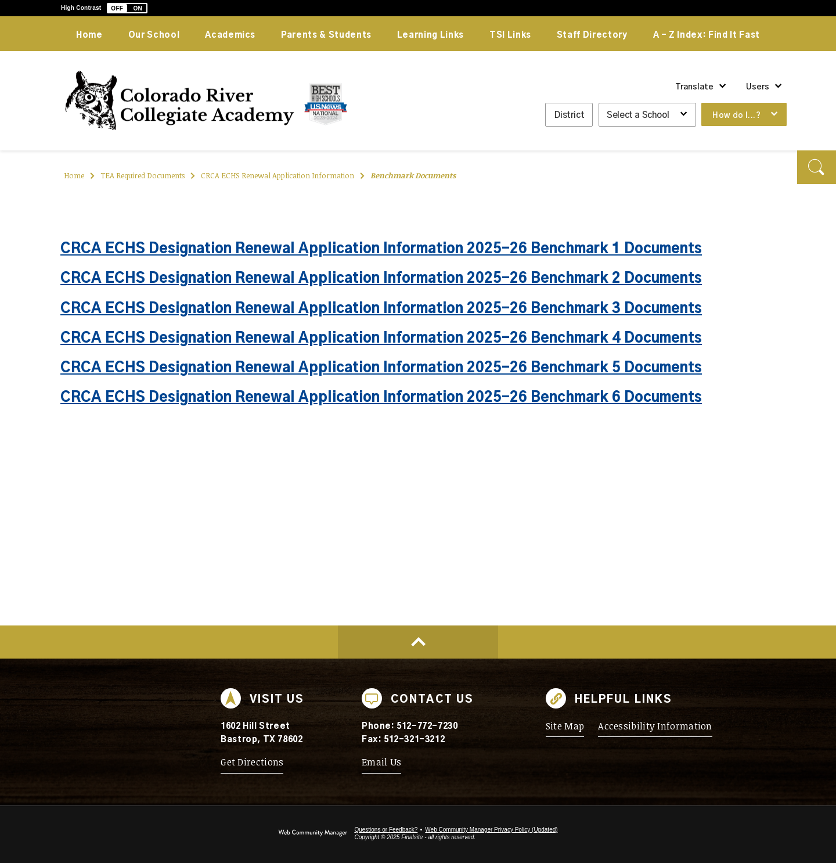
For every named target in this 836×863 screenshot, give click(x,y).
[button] (127, 8)
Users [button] (757, 87)
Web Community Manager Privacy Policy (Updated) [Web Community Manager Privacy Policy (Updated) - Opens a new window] (491, 829)
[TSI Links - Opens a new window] (510, 33)
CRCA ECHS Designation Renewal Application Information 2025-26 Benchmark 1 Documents (381, 249)
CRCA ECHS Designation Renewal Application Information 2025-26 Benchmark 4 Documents (381, 339)
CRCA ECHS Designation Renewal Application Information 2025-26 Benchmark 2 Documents (381, 279)
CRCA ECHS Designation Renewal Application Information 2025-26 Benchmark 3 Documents (381, 309)
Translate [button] (694, 87)
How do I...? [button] (736, 116)
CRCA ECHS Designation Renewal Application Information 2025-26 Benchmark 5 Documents (381, 368)
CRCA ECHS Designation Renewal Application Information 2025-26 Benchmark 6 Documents (381, 398)
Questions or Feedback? (385, 829)
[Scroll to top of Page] (418, 642)
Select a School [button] (638, 115)
